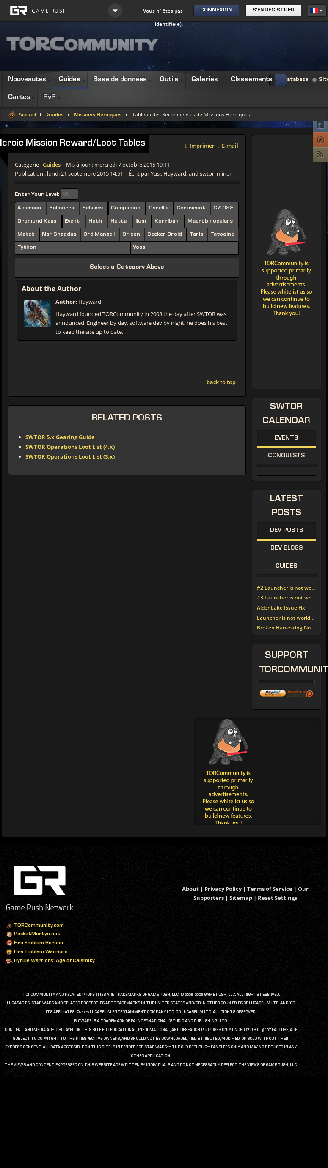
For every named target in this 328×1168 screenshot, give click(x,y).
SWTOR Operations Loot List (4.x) (70, 447)
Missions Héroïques (97, 114)
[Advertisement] (258, 771)
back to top (221, 382)
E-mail (228, 145)
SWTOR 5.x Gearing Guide (60, 437)
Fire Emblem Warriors (37, 952)
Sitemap (240, 897)
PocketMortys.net (33, 934)
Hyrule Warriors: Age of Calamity (50, 961)
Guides (55, 114)
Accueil (27, 114)
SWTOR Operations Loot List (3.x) (70, 456)
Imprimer (200, 145)
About (190, 889)
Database (295, 79)
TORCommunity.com (35, 926)
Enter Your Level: (37, 195)
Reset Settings (277, 897)
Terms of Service (269, 889)
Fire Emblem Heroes (34, 943)
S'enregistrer (273, 10)
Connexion (216, 10)
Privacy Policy (223, 889)
